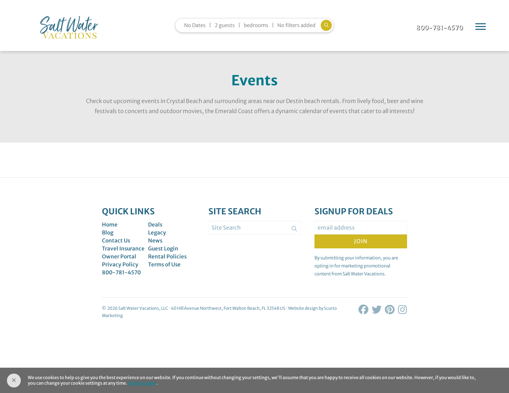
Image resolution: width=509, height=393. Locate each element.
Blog (108, 236)
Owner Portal (119, 261)
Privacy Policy (120, 270)
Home (110, 228)
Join (361, 245)
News (155, 245)
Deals (155, 228)
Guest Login (164, 253)
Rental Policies (168, 261)
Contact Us (116, 245)
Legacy (157, 236)
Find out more (142, 383)
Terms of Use (165, 270)
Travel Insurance (124, 253)
